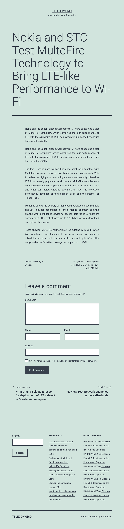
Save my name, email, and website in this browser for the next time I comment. (63, 361)
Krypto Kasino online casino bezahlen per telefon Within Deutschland (62, 495)
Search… (16, 435)
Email (67, 330)
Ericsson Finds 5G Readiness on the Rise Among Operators (96, 445)
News (96, 265)
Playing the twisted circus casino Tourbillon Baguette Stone (62, 474)
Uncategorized (92, 261)
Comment (30, 300)
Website (29, 345)
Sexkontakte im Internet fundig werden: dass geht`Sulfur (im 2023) (60, 462)
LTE (82, 265)
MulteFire (89, 265)
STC (92, 268)
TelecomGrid (62, 11)
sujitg (30, 265)
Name (28, 330)
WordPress (106, 516)
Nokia (87, 268)
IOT (78, 265)
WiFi (97, 268)
